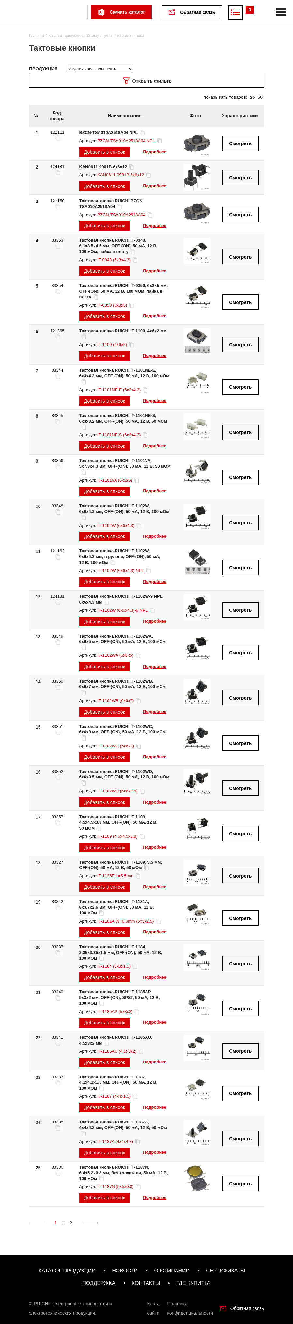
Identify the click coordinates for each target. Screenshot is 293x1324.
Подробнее (154, 151)
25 (252, 97)
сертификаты (225, 1270)
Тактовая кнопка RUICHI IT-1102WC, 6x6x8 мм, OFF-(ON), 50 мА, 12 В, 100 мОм (122, 732)
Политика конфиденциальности (190, 1308)
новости (125, 1270)
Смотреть (240, 143)
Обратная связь (197, 12)
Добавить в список (104, 152)
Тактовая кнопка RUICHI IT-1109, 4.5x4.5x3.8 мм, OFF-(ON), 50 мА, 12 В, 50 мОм (118, 822)
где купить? (193, 1283)
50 (260, 97)
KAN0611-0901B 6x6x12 (107, 166)
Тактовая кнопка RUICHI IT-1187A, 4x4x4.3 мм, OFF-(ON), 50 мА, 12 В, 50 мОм (123, 1128)
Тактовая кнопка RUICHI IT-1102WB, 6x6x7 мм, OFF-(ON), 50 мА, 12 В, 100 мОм (122, 687)
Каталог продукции (65, 35)
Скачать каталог (127, 12)
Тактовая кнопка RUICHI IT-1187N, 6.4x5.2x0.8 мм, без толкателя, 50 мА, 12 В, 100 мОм (123, 1173)
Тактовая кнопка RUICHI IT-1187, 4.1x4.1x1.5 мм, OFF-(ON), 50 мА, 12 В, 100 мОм (118, 1083)
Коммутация (98, 35)
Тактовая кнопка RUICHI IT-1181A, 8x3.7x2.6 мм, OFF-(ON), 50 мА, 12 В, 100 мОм (116, 907)
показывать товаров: (225, 97)
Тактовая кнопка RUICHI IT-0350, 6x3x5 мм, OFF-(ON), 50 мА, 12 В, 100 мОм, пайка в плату (123, 291)
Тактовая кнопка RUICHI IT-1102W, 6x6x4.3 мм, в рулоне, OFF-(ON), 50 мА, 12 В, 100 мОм (119, 557)
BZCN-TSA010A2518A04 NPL (112, 132)
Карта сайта (153, 1308)
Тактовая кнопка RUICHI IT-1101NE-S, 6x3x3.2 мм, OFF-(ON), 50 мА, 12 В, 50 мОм (123, 421)
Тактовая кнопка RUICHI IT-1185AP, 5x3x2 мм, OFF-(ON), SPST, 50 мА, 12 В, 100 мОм (119, 997)
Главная (36, 35)
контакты (146, 1283)
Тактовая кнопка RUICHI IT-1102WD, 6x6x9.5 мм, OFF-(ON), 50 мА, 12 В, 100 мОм (124, 777)
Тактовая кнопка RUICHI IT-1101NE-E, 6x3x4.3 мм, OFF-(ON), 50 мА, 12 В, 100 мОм (124, 376)
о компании (172, 1270)
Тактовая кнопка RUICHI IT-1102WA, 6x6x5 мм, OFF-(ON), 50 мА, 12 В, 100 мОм (122, 642)
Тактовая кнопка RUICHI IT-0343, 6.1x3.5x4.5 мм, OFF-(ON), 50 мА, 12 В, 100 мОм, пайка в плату (118, 246)
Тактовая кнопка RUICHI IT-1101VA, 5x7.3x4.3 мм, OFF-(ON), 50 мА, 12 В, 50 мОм (125, 466)
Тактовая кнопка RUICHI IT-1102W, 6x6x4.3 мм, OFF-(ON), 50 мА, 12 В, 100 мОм (124, 512)
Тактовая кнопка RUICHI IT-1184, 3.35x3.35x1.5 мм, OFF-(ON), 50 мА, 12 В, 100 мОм (120, 952)
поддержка (98, 1283)
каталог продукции (67, 1270)
